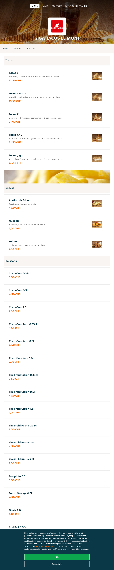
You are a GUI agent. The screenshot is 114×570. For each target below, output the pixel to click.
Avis (45, 6)
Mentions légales (76, 6)
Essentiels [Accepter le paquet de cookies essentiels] (57, 564)
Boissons (31, 48)
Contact (57, 6)
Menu (34, 6)
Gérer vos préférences (44, 546)
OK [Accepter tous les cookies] (57, 557)
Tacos (5, 48)
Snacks (17, 48)
